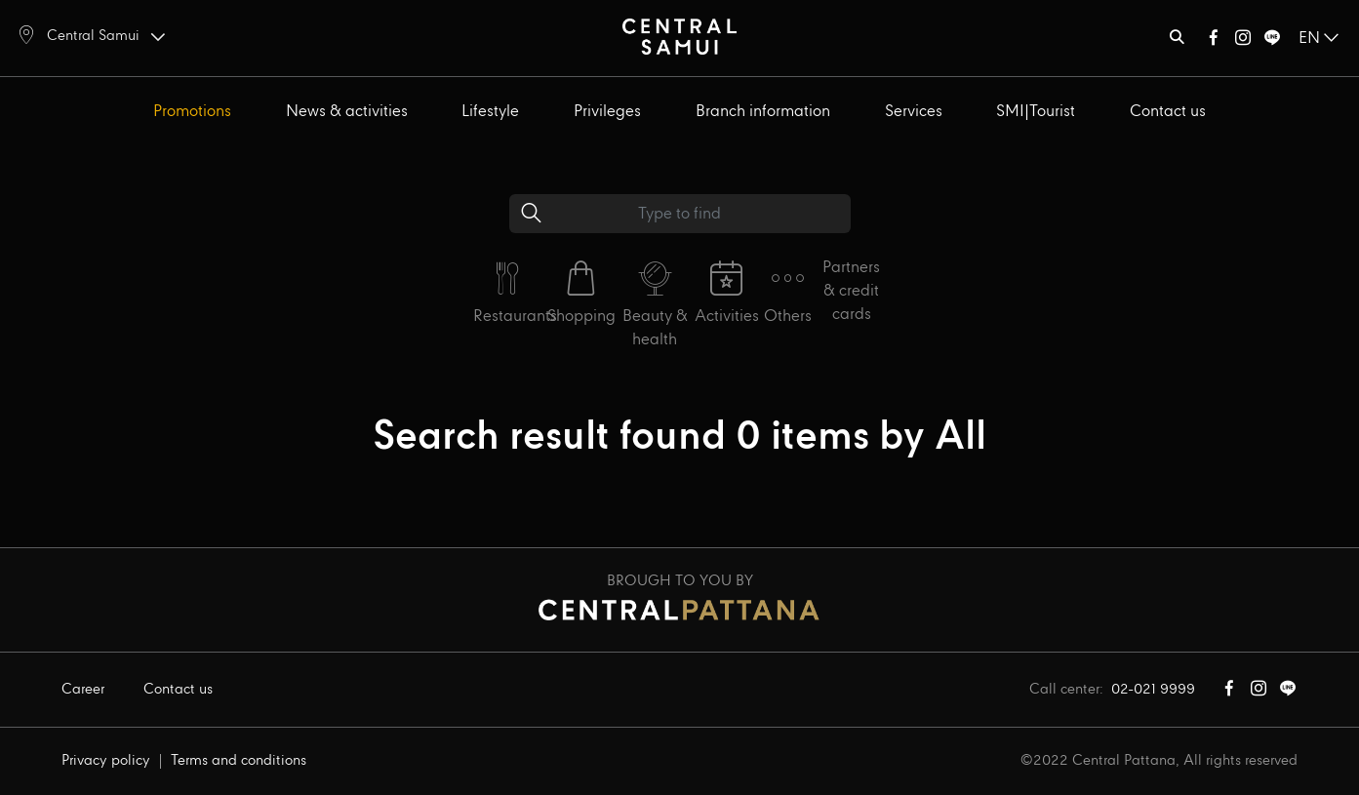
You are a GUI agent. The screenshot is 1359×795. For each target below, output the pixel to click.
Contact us (1168, 111)
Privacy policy (105, 761)
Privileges (607, 111)
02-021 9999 (1153, 689)
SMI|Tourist (1035, 111)
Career (82, 689)
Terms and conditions (238, 761)
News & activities (347, 111)
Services (913, 111)
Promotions (192, 111)
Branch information (763, 111)
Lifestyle (490, 111)
